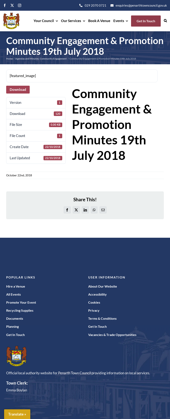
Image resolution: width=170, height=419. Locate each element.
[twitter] (12, 5)
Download (18, 89)
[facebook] (4, 5)
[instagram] (19, 5)
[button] (165, 21)
